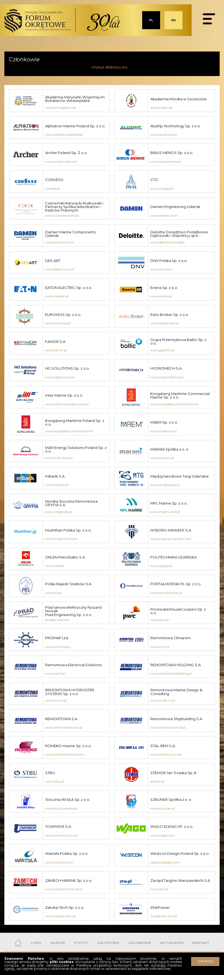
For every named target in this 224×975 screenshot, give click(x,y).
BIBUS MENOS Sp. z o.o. (171, 152)
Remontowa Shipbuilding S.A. (176, 719)
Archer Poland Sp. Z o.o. (66, 152)
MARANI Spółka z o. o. (169, 449)
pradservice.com (57, 620)
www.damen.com (164, 216)
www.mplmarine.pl (165, 512)
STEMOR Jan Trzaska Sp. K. (173, 773)
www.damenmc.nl (59, 242)
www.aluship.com (164, 135)
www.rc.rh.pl (159, 647)
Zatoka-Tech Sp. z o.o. (64, 907)
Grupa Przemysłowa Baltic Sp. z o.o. (178, 341)
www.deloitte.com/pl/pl (167, 242)
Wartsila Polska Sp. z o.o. (67, 853)
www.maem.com (163, 431)
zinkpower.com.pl (163, 916)
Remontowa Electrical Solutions (73, 665)
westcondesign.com (165, 862)
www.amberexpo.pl (164, 485)
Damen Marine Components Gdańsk (70, 234)
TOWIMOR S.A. (58, 826)
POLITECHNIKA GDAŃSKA (173, 557)
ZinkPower (160, 907)
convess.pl (52, 189)
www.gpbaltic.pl (162, 350)
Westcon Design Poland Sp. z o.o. (180, 853)
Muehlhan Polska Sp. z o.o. (68, 530)
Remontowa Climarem (170, 638)
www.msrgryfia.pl (58, 512)
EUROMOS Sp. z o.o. (63, 314)
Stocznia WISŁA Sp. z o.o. (67, 799)
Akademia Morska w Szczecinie (178, 99)
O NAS (36, 943)
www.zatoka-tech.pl (60, 916)
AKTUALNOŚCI (172, 943)
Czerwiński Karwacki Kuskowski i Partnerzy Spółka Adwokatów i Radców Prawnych (74, 206)
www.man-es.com (59, 458)
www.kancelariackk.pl (62, 216)
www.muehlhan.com (61, 539)
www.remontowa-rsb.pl (168, 727)
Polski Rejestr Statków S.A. (68, 584)
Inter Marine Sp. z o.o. (64, 395)
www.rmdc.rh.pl (162, 700)
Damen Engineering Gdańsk (175, 206)
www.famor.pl (56, 350)
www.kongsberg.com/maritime (174, 404)
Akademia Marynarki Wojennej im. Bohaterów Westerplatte (75, 99)
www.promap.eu (57, 647)
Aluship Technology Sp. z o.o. (175, 126)
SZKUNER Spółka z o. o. (171, 799)
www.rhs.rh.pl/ (56, 700)
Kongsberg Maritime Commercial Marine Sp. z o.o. (180, 395)
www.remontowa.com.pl (63, 727)
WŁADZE (57, 943)
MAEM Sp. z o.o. (164, 422)
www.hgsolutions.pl (59, 377)
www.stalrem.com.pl (166, 754)
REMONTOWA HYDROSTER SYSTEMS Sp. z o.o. (69, 692)
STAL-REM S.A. (163, 746)
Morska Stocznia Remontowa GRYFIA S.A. (71, 503)
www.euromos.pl (57, 323)
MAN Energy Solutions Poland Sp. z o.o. (76, 449)
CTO (154, 179)
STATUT (81, 943)
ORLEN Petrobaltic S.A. (65, 557)
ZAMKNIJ (205, 961)
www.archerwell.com (61, 162)
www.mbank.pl (57, 485)
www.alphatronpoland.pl (64, 135)
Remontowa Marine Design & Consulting (176, 692)
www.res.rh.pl (55, 673)
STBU (50, 773)
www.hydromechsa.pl (166, 377)
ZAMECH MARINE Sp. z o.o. (68, 880)
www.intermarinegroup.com (67, 404)
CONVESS (54, 179)
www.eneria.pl (161, 296)
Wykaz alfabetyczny (109, 67)
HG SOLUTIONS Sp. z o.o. (67, 368)
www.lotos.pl (54, 566)
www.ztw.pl (159, 889)
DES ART (52, 260)
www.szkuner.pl (162, 808)
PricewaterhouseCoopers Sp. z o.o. (178, 611)
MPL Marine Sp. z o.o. (169, 503)
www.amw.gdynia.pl (60, 108)
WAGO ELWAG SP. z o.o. (171, 826)
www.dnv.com (161, 269)
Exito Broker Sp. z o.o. (169, 314)
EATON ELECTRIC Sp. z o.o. (68, 287)
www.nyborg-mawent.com (170, 539)
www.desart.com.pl (59, 269)
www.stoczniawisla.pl (61, 808)
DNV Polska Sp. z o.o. (169, 260)
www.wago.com (162, 835)
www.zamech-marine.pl (63, 889)
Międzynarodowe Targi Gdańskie (179, 476)
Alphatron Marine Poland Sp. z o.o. (75, 126)
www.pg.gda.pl (161, 566)
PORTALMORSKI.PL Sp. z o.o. (175, 584)
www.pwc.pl (159, 620)
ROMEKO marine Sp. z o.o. (68, 746)
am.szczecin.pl (161, 108)
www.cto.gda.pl (161, 189)
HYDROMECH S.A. (166, 368)
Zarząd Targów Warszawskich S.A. (180, 880)
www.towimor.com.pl (61, 835)
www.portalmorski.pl (166, 593)
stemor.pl (157, 781)
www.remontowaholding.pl (171, 673)
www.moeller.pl (57, 296)
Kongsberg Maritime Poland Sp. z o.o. (74, 422)
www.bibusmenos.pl (165, 162)
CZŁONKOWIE (139, 943)
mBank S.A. (55, 476)
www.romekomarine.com (64, 754)
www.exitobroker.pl (164, 323)
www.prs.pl (53, 593)
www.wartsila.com (59, 862)
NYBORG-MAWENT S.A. (171, 530)
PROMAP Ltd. (57, 638)
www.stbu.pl (54, 781)
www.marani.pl (162, 458)
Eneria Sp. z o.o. (164, 287)
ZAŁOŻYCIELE (108, 943)
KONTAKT (200, 943)
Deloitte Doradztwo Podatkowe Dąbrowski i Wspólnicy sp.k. (179, 234)
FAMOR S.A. (55, 341)
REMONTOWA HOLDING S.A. (175, 665)
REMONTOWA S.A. (61, 719)
